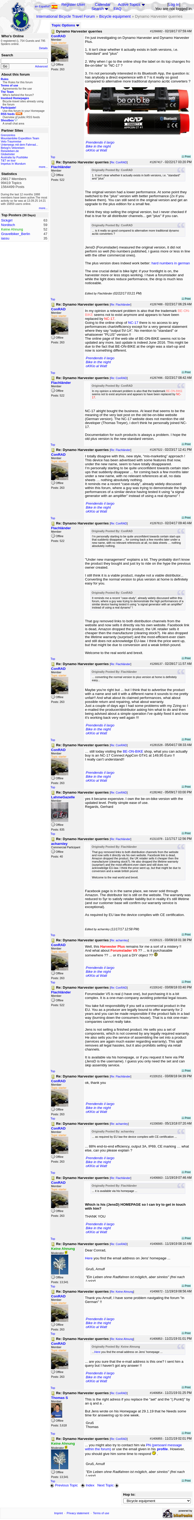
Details (43, 48)
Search (97, 9)
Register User (73, 4)
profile (162, 1449)
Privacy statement (78, 1513)
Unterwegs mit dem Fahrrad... (19, 144)
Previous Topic (64, 1485)
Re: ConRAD (119, 162)
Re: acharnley (119, 940)
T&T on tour (8, 160)
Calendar (102, 4)
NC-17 (133, 323)
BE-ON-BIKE (133, 751)
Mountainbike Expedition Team (20, 138)
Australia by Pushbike (14, 157)
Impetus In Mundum (13, 163)
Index (87, 1485)
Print (186, 156)
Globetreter (8, 154)
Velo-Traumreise (11, 141)
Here (89, 1258)
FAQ (117, 9)
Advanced (41, 66)
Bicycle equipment (115, 16)
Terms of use (101, 1513)
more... (43, 166)
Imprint (58, 1513)
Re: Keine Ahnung (122, 1291)
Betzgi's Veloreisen (13, 147)
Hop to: (129, 1494)
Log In (174, 4)
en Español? (46, 6)
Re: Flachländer (120, 304)
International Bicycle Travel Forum (65, 16)
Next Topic (108, 1485)
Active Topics (129, 4)
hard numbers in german (170, 263)
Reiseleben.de (10, 151)
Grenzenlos (8, 135)
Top (53, 157)
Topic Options (65, 25)
